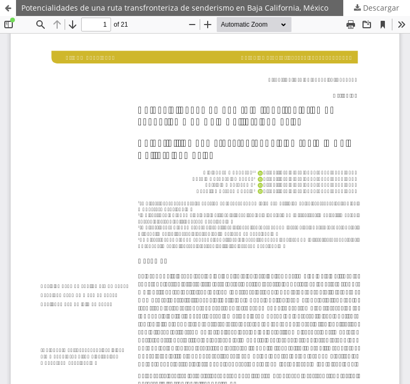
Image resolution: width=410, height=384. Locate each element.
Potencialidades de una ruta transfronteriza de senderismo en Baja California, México (174, 8)
